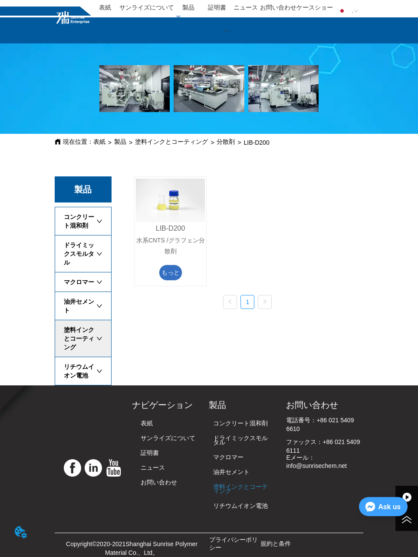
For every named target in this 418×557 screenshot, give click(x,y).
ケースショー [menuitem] (314, 7)
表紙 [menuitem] (105, 7)
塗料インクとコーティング (171, 141)
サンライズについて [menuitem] (146, 7)
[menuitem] (227, 30)
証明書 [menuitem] (217, 7)
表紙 (99, 141)
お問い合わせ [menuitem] (278, 7)
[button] (227, 31)
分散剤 (226, 141)
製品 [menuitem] (188, 7)
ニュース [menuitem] (246, 7)
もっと (170, 272)
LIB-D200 (257, 142)
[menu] (212, 7)
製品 (120, 141)
